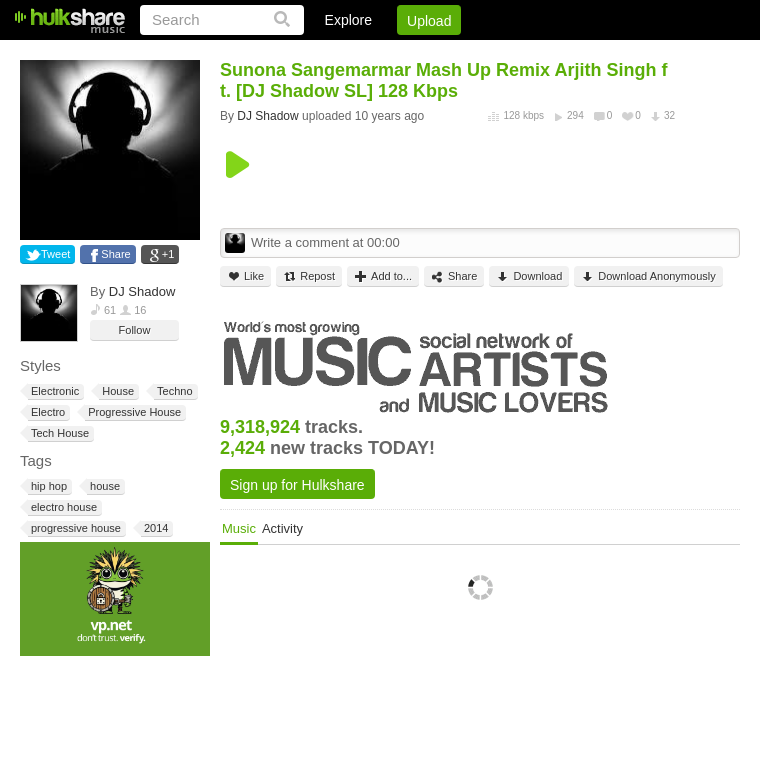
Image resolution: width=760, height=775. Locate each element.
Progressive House (133, 412)
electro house (62, 507)
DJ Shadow (142, 291)
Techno (173, 391)
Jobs (469, 55)
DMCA (534, 55)
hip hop (47, 486)
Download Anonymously (648, 276)
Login (327, 55)
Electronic (53, 391)
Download (529, 276)
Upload (429, 21)
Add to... (383, 276)
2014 (154, 528)
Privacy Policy (628, 55)
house (103, 486)
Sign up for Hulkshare (297, 485)
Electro (46, 412)
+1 (168, 254)
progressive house (74, 528)
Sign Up (399, 55)
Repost (309, 276)
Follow (135, 330)
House (116, 391)
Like (245, 276)
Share (115, 254)
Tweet (55, 254)
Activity (282, 528)
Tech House (58, 433)
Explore (348, 20)
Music (239, 528)
